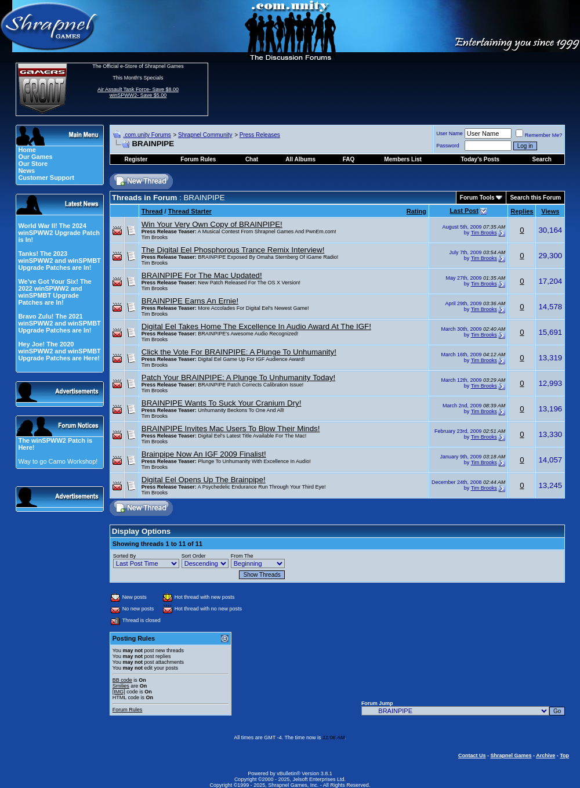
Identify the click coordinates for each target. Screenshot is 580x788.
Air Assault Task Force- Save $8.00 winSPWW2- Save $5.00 (138, 92)
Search (542, 159)
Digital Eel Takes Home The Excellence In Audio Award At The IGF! (256, 326)
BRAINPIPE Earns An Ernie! (190, 301)
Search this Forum (535, 197)
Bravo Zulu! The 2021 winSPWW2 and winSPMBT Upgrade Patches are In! (59, 323)
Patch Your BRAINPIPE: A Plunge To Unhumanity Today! (238, 377)
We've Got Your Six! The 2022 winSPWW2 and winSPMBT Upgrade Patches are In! (54, 292)
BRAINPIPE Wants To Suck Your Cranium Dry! (222, 403)
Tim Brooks (155, 237)
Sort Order (194, 556)
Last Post (463, 210)
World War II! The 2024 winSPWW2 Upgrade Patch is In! (59, 232)
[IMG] (119, 692)
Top (564, 755)
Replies (521, 211)
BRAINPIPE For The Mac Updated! (202, 275)
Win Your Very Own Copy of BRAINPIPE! (212, 224)
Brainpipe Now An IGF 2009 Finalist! (204, 454)
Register (135, 159)
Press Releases (260, 135)
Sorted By (124, 556)
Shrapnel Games (510, 755)
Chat (251, 159)
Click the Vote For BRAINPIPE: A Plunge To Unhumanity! (239, 352)
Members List (402, 159)
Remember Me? (539, 135)
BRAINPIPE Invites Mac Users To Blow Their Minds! (231, 428)
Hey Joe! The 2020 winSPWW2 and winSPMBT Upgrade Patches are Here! (59, 351)
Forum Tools (477, 197)
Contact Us (472, 755)
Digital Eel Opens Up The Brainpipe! (204, 479)
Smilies (121, 686)
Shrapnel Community (205, 135)
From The (242, 556)
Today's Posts (480, 159)
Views (550, 211)
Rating (416, 211)
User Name (449, 133)
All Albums (300, 159)
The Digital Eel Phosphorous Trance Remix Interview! (233, 249)
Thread (152, 211)
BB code (122, 680)
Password (447, 146)
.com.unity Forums (147, 135)
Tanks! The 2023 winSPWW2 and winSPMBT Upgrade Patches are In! (59, 260)
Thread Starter (190, 211)
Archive (545, 755)
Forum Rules (128, 710)
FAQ (349, 159)
